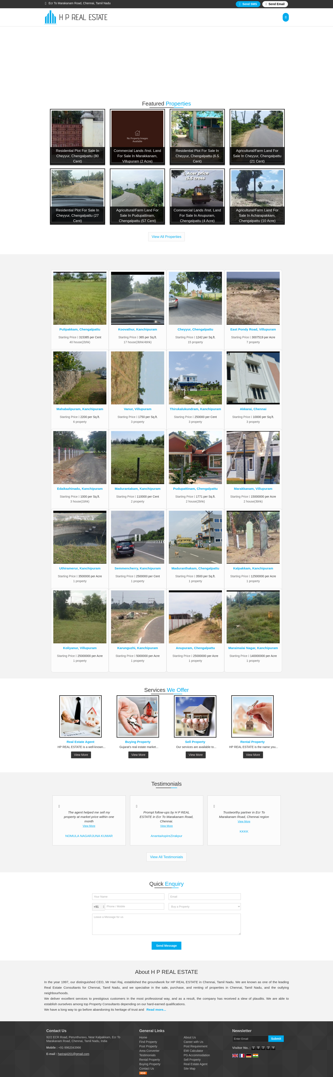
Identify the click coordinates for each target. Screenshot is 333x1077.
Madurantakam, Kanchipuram (138, 488)
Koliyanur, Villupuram (80, 648)
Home (143, 1037)
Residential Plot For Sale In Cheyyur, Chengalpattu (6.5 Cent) (197, 156)
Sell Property (195, 742)
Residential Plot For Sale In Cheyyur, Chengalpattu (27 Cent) (77, 215)
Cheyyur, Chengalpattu (195, 329)
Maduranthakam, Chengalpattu (195, 568)
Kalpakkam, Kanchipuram (253, 568)
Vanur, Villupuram (137, 409)
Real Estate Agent (80, 742)
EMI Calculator (193, 1050)
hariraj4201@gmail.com (73, 1054)
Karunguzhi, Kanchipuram (137, 648)
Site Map (189, 1068)
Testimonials (147, 1055)
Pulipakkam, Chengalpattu (79, 329)
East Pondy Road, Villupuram (253, 329)
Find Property (148, 1042)
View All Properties (166, 237)
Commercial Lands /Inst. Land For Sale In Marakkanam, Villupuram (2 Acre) (137, 156)
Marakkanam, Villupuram (253, 488)
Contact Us (146, 1068)
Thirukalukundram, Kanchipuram (195, 409)
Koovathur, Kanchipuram (137, 329)
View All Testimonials (166, 857)
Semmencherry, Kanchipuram (138, 568)
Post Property (148, 1046)
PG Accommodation (197, 1055)
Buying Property (138, 742)
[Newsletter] (250, 1038)
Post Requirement (195, 1046)
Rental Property (252, 742)
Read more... (156, 1009)
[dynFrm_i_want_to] (205, 906)
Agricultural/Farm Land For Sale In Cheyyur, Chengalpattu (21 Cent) (257, 156)
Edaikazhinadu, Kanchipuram (80, 488)
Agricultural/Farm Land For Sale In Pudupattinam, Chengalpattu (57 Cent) (137, 215)
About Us (190, 1037)
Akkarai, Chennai (253, 409)
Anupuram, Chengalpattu (195, 648)
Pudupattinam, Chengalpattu (195, 488)
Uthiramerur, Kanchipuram (79, 568)
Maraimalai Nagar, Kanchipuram (253, 648)
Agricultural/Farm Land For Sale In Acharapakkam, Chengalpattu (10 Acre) (257, 215)
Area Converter (149, 1050)
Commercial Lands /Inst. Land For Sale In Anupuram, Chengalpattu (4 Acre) (197, 215)
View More (81, 754)
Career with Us (193, 1042)
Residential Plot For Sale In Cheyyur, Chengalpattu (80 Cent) (77, 156)
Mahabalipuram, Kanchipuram (79, 409)
